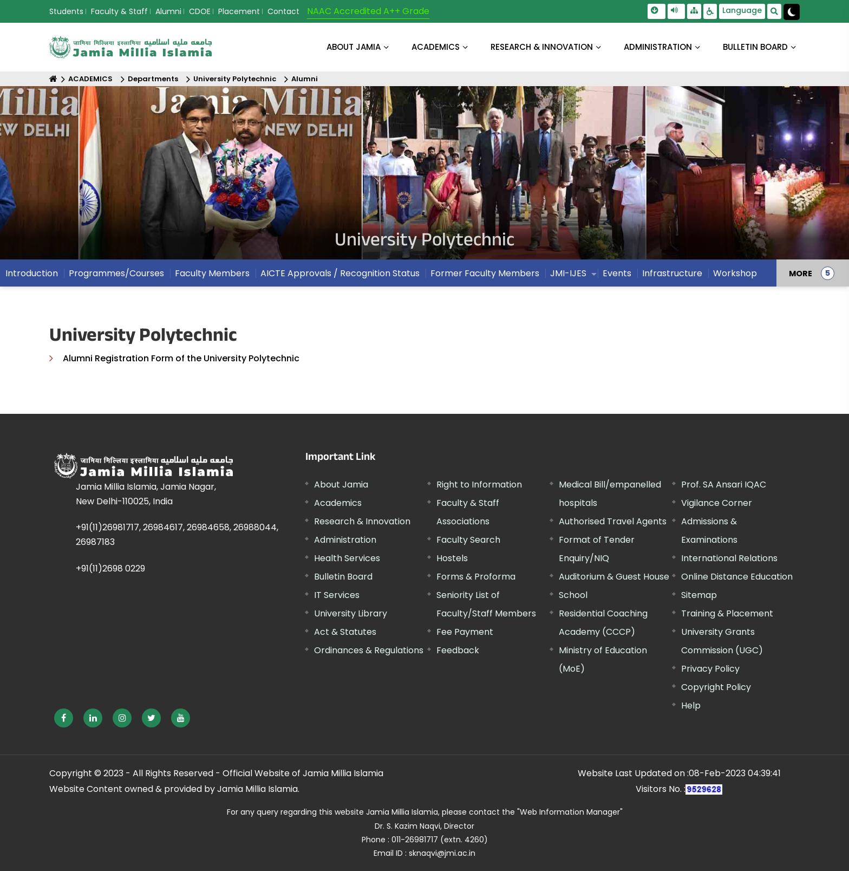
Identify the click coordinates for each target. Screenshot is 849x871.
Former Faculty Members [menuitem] (484, 273)
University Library (350, 613)
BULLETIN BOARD (755, 47)
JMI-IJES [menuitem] (568, 273)
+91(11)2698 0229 (110, 568)
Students (66, 11)
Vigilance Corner (716, 503)
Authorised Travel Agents (613, 521)
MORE (800, 273)
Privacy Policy (710, 668)
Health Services (347, 558)
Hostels (452, 558)
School (573, 595)
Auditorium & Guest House (614, 576)
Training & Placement (727, 613)
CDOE (200, 11)
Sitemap (699, 595)
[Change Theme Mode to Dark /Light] (791, 12)
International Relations (729, 558)
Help (691, 705)
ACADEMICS (436, 47)
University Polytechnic (234, 79)
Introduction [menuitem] (31, 273)
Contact (283, 11)
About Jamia (353, 47)
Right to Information (479, 484)
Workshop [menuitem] (735, 273)
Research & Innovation (362, 521)
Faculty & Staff (119, 11)
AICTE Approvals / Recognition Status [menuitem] (340, 273)
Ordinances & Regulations (368, 650)
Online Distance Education (737, 576)
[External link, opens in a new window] (63, 717)
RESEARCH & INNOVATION (542, 47)
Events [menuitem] (617, 273)
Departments (153, 79)
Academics (338, 503)
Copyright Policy (716, 687)
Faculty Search (468, 540)
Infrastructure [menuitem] (672, 273)
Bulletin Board (343, 576)
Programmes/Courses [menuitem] (116, 273)
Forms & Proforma (475, 576)
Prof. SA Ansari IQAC (723, 484)
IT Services (337, 595)
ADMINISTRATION (658, 47)
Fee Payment (464, 632)
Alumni (168, 11)
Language (742, 10)
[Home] (53, 79)
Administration (345, 540)
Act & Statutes (345, 632)
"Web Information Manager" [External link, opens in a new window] (570, 812)
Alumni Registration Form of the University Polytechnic (181, 358)
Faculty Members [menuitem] (212, 273)
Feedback (457, 650)
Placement (239, 11)
